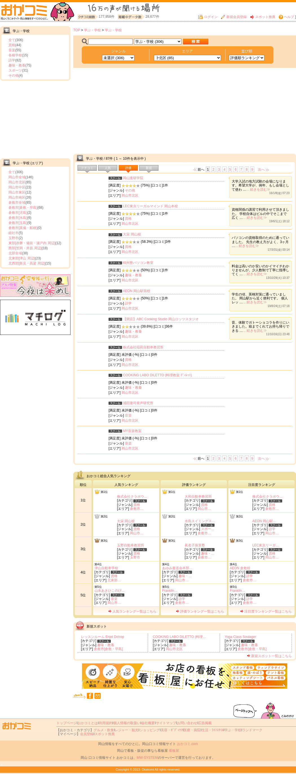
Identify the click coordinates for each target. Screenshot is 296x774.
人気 (108, 168)
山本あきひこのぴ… (109, 591)
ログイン (208, 17)
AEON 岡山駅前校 (136, 291)
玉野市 (13, 238)
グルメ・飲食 (104, 730)
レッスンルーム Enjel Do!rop (102, 637)
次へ (261, 170)
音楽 (11, 50)
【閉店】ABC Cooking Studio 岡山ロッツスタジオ (161, 319)
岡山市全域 (16, 177)
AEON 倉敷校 (240, 568)
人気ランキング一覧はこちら (132, 611)
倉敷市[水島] (17, 218)
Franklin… (170, 591)
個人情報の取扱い (126, 723)
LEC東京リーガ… (265, 545)
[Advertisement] (35, 119)
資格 (11, 45)
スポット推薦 (262, 17)
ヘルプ (286, 17)
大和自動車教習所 (198, 497)
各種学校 (15, 55)
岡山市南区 (16, 197)
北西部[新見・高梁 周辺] (26, 263)
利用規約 (105, 723)
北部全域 (15, 253)
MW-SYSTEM (147, 758)
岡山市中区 (16, 187)
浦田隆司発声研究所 (138, 403)
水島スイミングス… (200, 521)
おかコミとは (88, 723)
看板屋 (174, 751)
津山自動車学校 (106, 568)
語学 (11, 60)
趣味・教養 (16, 65)
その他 (13, 75)
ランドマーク (252, 730)
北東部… (114, 580)
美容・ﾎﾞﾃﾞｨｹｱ (172, 730)
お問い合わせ (187, 723)
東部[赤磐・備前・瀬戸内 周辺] (31, 243)
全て (11, 40)
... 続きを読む (258, 190)
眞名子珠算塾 (195, 545)
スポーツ (15, 70)
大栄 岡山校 (132, 234)
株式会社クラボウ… (132, 497)
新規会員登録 (233, 17)
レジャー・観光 (126, 730)
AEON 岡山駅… (264, 521)
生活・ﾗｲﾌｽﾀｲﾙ (213, 730)
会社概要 (148, 723)
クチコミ (87, 168)
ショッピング (150, 730)
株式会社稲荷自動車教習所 (143, 347)
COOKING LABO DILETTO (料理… (179, 637)
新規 (149, 168)
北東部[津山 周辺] (21, 258)
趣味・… (208, 553)
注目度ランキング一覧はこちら (266, 611)
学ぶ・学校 (92, 30)
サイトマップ (166, 723)
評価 (128, 168)
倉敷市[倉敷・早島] (22, 208)
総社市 (13, 233)
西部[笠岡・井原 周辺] (25, 248)
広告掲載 (205, 723)
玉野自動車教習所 (130, 545)
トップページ (66, 723)
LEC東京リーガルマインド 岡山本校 (150, 206)
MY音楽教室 (132, 431)
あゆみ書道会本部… (177, 568)
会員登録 (87, 734)
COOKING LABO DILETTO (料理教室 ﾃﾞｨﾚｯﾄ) (157, 375)
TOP (76, 30)
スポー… (208, 529)
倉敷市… (136, 509)
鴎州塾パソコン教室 (138, 263)
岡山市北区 (16, 182)
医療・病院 (192, 730)
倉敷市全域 (16, 202)
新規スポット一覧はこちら (269, 656)
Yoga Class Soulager (240, 637)
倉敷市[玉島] (17, 223)
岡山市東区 (16, 192)
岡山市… (204, 509)
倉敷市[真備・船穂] (22, 228)
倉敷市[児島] (17, 213)
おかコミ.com (187, 744)
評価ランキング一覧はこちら (200, 611)
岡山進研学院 (133, 178)
